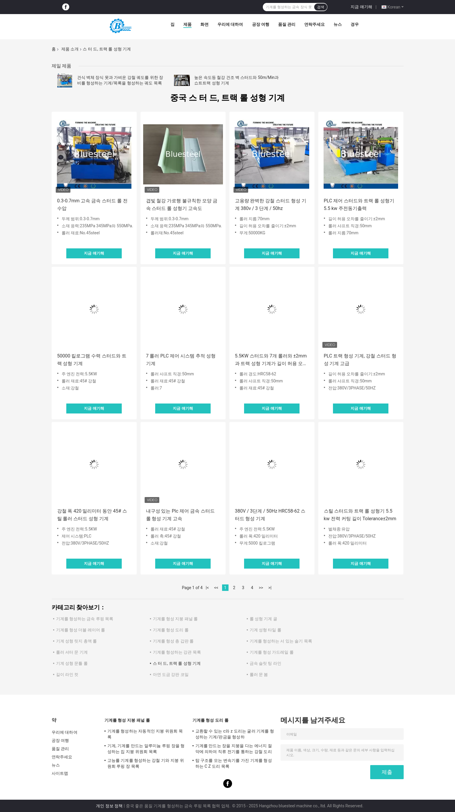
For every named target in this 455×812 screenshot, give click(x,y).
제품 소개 (70, 49)
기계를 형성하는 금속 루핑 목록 (85, 618)
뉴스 (338, 24)
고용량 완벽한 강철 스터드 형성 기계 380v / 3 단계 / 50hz (271, 204)
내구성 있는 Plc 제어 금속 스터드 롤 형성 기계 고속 (180, 514)
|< (207, 587)
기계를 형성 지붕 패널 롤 (175, 618)
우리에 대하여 (230, 24)
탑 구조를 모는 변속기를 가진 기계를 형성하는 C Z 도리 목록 (233, 763)
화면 (204, 24)
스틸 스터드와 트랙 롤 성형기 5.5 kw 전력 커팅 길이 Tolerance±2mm (360, 514)
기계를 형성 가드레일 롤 (272, 652)
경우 (355, 24)
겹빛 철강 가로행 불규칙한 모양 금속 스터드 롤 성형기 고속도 (182, 204)
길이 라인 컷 (67, 674)
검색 (320, 7)
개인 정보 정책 (109, 805)
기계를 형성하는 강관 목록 (177, 652)
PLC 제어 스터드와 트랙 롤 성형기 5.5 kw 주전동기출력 (359, 204)
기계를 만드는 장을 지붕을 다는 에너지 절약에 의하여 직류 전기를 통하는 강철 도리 (233, 748)
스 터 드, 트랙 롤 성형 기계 (177, 663)
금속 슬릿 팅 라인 (265, 663)
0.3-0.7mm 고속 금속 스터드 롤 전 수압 (92, 204)
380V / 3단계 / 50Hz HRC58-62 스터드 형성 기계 (270, 514)
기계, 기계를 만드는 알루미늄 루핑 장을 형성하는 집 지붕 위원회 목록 (146, 748)
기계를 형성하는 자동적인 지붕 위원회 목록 (145, 734)
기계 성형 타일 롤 (265, 630)
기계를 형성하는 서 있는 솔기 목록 (281, 641)
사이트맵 (60, 773)
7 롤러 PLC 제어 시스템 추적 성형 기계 (181, 359)
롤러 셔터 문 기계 (72, 652)
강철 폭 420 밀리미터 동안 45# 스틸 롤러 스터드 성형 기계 (92, 514)
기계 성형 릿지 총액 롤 (76, 641)
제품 (187, 24)
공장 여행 (260, 24)
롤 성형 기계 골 (263, 618)
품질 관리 (286, 24)
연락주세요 (314, 24)
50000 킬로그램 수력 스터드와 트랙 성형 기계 (92, 359)
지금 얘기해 (361, 6)
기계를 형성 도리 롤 (171, 630)
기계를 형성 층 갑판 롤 (173, 641)
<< (216, 587)
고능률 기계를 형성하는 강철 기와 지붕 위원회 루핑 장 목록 (145, 763)
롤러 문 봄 (259, 674)
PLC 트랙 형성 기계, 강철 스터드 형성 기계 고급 (360, 359)
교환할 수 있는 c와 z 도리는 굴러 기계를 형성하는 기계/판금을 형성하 (234, 734)
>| (270, 587)
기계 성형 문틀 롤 (72, 663)
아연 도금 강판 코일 (171, 674)
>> (261, 587)
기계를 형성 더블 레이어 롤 (80, 630)
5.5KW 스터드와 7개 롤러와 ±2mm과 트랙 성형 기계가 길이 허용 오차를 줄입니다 (271, 360)
